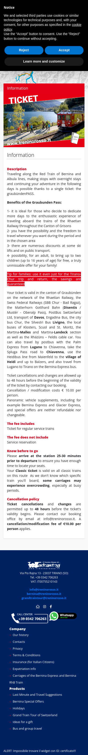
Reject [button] (24, 50)
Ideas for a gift (21, 722)
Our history (19, 635)
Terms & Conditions (24, 655)
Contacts (17, 642)
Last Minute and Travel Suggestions (35, 694)
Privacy (16, 648)
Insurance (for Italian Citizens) (31, 662)
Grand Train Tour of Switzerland (33, 715)
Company (17, 629)
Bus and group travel (25, 728)
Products (17, 688)
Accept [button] (64, 50)
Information (17, 88)
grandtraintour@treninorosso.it (44, 598)
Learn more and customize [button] (44, 61)
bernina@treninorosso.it (44, 594)
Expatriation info (22, 669)
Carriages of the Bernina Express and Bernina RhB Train (42, 678)
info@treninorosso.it (44, 590)
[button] (10, 120)
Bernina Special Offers (26, 701)
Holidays (17, 708)
